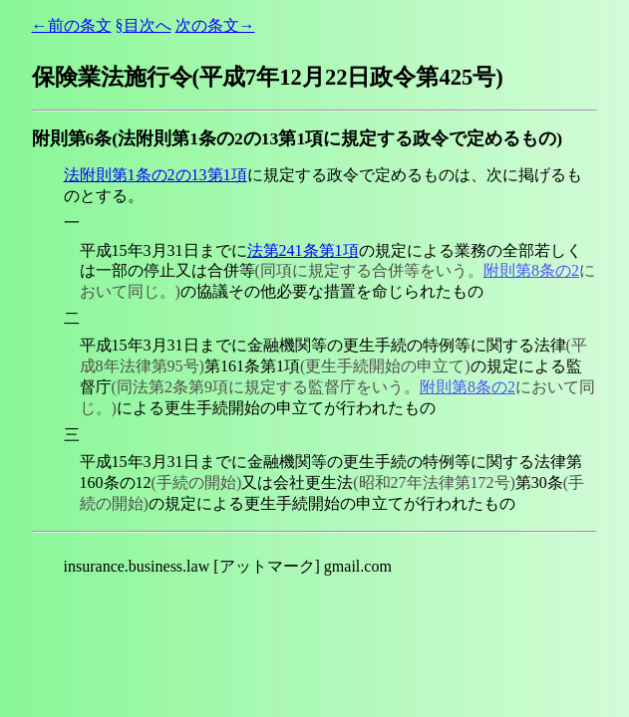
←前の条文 (72, 25)
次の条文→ (215, 25)
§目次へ (143, 25)
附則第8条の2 (531, 270)
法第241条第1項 (303, 250)
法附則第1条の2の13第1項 (155, 174)
